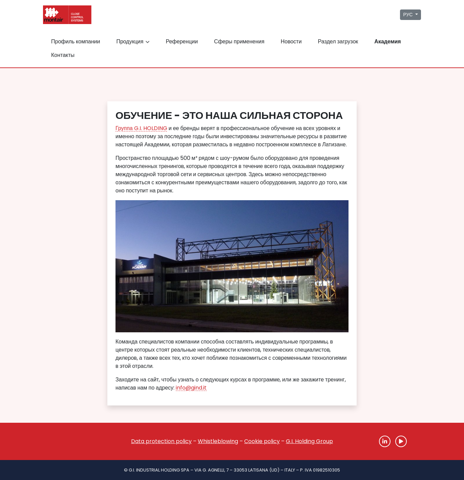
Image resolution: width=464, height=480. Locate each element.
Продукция (133, 41)
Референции (182, 41)
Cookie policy (262, 441)
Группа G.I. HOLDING (141, 128)
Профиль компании (75, 41)
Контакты (63, 55)
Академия (387, 41)
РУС (408, 14)
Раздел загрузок (338, 41)
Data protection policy (161, 441)
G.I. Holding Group (309, 441)
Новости (291, 41)
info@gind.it (191, 388)
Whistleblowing (218, 441)
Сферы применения (239, 41)
